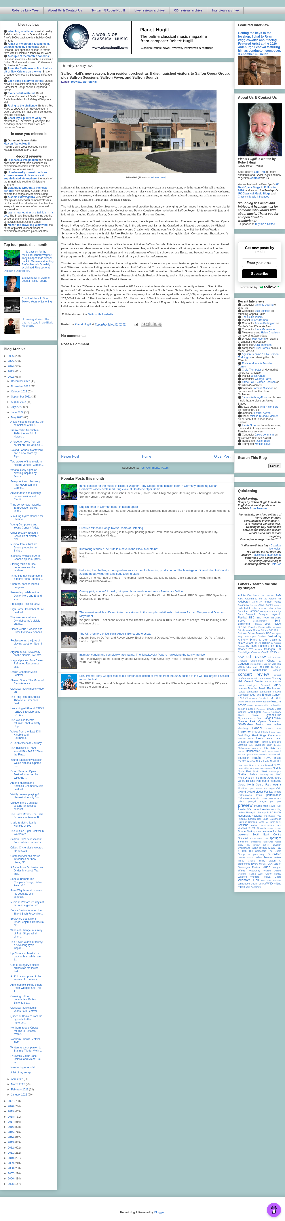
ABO (240, 598)
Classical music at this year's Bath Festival (23, 1009)
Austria (270, 605)
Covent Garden (253, 681)
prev (279, 801)
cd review (256, 656)
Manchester (253, 751)
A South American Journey (26, 743)
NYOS (241, 778)
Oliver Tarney (262, 348)
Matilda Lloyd (262, 443)
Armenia (254, 605)
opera (277, 777)
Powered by (259, 287)
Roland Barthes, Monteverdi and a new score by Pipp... (26, 453)
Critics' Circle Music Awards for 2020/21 (26, 849)
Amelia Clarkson (263, 388)
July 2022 (17, 407)
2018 (11, 1116)
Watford (267, 870)
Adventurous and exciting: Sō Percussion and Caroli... (25, 496)
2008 (11, 1168)
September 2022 (21, 396)
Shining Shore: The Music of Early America (27, 682)
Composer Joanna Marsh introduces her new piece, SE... (25, 859)
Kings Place (267, 735)
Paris (259, 795)
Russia (271, 816)
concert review (253, 674)
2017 (11, 1121)
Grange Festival (271, 718)
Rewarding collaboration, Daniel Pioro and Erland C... (26, 595)
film (263, 705)
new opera (243, 765)
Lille (251, 745)
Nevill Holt (275, 761)
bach (240, 608)
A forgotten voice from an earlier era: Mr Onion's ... (26, 443)
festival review (254, 705)
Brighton (252, 627)
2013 (11, 1142)
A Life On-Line (247, 595)
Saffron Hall (89, 81)
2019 (11, 1111)
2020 (11, 1106)
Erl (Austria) (251, 698)
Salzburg (242, 822)
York (248, 887)
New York (254, 765)
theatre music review (250, 857)
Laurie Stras (248, 425)
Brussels (260, 633)
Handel (257, 728)
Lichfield (242, 745)
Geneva (266, 712)
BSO (268, 633)
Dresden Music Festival (262, 688)
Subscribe (259, 274)
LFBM (272, 741)
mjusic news (267, 751)
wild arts (266, 880)
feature (267, 701)
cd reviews (274, 657)
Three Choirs (246, 860)
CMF (255, 667)
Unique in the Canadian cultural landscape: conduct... (24, 806)
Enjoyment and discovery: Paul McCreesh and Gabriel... (25, 484)
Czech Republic (273, 681)
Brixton (251, 633)
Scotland (243, 825)
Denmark (266, 685)
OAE (247, 777)
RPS (265, 815)
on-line (255, 777)
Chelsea (242, 660)
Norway (264, 774)
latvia (278, 735)
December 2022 (21, 381)
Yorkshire (256, 887)
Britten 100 (267, 630)
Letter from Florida (257, 741)
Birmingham (245, 623)
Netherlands (262, 761)
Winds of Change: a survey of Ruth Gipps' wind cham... (26, 933)
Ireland (256, 732)
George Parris (263, 378)
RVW (278, 815)
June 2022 (17, 412)
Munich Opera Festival (249, 754)
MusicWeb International (267, 554)
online (263, 777)
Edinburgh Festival (270, 691)
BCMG (241, 620)
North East (244, 771)
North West (260, 771)
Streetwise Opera (272, 842)
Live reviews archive (150, 10)
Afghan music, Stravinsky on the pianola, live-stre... (26, 653)
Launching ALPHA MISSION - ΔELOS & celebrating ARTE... (27, 711)
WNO (269, 883)
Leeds (260, 738)
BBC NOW (263, 617)
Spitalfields (244, 838)
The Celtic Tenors (252, 317)
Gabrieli (242, 712)
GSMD (242, 724)
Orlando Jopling (264, 304)
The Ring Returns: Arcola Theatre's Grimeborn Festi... (25, 700)
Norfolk (277, 768)
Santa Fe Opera (266, 822)
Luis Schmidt (262, 310)
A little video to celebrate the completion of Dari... (27, 423)
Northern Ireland (248, 774)
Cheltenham (257, 660)
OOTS (270, 777)
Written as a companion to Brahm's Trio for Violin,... (26, 1049)
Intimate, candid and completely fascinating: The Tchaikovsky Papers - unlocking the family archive (142, 654)
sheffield (242, 828)
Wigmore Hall (248, 880)
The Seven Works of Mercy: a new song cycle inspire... (26, 945)
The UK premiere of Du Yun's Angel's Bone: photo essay (115, 633)
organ (272, 788)
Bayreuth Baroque (257, 614)
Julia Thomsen (263, 344)
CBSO (273, 652)
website (277, 870)
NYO (278, 774)
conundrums (264, 678)
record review (261, 809)
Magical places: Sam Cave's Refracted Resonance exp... (27, 663)
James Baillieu (259, 320)
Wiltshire (277, 880)
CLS (248, 667)
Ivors (279, 732)
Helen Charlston (270, 332)
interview (244, 732)
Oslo (278, 788)
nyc (272, 774)
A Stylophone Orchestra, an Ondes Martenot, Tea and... (26, 870)
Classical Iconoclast (275, 547)
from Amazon (258, 508)
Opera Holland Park (249, 780)
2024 (11, 366)
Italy (273, 732)
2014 (11, 1137)
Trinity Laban (267, 860)
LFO (279, 742)
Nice (252, 768)
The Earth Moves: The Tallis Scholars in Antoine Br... (26, 816)
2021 (11, 1101)
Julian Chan (258, 375)
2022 (11, 376)
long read (256, 748)
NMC (257, 768)
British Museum (273, 627)
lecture (251, 738)
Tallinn (254, 847)
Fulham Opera (273, 708)
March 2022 (18, 1084)
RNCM (277, 812)
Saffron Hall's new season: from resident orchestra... (26, 841)
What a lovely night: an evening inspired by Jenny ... (23, 473)
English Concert (271, 694)
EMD (253, 694)
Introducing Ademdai (22, 1067)
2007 (11, 1173)
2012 (11, 1147)
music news (261, 757)
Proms (258, 805)
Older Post (222, 456)
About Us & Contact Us (65, 10)
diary (277, 685)
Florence (260, 709)
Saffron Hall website (100, 314)
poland (241, 801)
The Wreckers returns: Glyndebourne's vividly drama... (25, 620)
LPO (265, 747)
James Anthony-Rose (254, 397)
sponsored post (260, 838)
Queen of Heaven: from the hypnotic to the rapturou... (26, 1019)
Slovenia (261, 828)
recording (276, 809)
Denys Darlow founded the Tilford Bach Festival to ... (27, 912)
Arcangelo (243, 605)
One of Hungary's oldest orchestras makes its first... (24, 968)
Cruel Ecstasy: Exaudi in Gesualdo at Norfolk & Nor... (25, 536)
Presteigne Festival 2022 (25, 603)
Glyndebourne (273, 715)
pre (271, 801)
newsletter (243, 768)
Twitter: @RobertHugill (108, 10)
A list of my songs (20, 1072)
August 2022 (19, 401)
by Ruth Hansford (257, 645)
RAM (272, 805)
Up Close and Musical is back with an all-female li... (25, 956)
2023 (11, 371)
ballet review (259, 608)
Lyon (279, 748)
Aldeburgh (244, 601)
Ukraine (262, 864)
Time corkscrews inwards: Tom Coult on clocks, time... (25, 508)
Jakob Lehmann (264, 434)
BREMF (242, 627)
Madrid (241, 751)
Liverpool (260, 745)
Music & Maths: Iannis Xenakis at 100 (23, 824)
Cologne (242, 670)
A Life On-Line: (266, 595)
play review (274, 798)
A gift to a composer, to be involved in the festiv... (25, 978)
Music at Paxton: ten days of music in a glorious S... (27, 904)
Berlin (277, 620)
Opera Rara (263, 784)
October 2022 (19, 391)
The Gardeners (257, 851)
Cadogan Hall (272, 649)
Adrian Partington (265, 323)
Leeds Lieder (273, 738)
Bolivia (258, 624)
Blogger (159, 1212)
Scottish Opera (258, 825)
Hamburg (243, 728)
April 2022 (17, 1079)
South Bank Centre (267, 834)
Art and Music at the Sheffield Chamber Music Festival (26, 786)
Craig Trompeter (251, 369)
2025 (11, 361)
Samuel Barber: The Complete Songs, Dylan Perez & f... (26, 882)
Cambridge (244, 652)
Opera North (246, 784)
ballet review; (274, 608)
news (277, 764)
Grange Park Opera (252, 721)
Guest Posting (255, 724)
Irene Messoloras (265, 329)
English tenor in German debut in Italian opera (108, 506)
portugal (252, 801)
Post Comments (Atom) (154, 467)
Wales (241, 870)
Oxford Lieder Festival (260, 791)
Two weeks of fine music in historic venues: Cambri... (27, 463)
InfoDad (276, 564)
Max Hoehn (259, 338)
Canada (255, 652)
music (271, 754)
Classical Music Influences (253, 196)
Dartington (252, 685)
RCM (278, 805)
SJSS (251, 828)
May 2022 (17, 417)
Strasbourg (256, 842)
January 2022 (19, 1094)
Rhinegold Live (253, 812)
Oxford (242, 791)
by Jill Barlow (262, 642)
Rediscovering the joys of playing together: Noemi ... (26, 644)
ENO (241, 698)
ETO (270, 698)
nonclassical (266, 768)
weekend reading (247, 874)
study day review (249, 845)
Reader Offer (245, 809)
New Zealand (266, 765)
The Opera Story (255, 854)
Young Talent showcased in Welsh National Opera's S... (26, 763)
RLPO (270, 812)
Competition (260, 669)
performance (273, 795)
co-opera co (267, 667)
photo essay (260, 798)
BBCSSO (276, 617)
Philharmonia (245, 798)
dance (241, 685)
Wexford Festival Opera (265, 876)
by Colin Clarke (267, 639)
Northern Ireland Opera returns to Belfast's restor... (24, 1031)
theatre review (272, 857)
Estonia (262, 698)
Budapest (276, 633)
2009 (11, 1163)
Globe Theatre (248, 715)
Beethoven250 (260, 621)
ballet (247, 608)
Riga (264, 812)
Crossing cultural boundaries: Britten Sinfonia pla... (23, 999)
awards (277, 605)
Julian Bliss (263, 440)
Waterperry (254, 870)
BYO (251, 649)
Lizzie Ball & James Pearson (259, 382)
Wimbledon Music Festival (252, 883)
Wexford (242, 876)
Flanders (251, 708)
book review (273, 623)
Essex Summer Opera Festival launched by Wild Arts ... (24, 774)
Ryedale (242, 819)
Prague (263, 801)
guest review (273, 724)
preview (76, 81)
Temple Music (267, 847)
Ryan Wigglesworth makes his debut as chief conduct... (26, 893)
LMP (269, 745)
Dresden (242, 688)
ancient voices (272, 601)
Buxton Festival (267, 636)
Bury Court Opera (247, 636)
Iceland (269, 728)
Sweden (277, 844)
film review (271, 705)
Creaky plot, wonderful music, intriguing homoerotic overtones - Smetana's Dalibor (131, 591)
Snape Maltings (247, 831)
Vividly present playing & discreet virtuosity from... (26, 796)
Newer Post (70, 456)
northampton (275, 771)
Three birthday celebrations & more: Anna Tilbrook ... (26, 577)
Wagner (277, 867)
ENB (259, 695)
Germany (276, 712)
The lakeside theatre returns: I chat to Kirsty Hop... (25, 723)
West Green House (269, 873)
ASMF (261, 605)
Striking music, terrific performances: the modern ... (23, 567)
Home (146, 456)
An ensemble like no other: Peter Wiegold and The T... (26, 988)
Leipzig (241, 741)
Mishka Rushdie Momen (264, 416)
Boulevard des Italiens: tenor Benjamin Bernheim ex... (27, 922)
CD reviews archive (188, 10)
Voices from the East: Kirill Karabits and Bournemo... (25, 735)
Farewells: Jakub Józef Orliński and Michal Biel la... (25, 1059)
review (241, 812)
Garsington (254, 711)
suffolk (266, 845)
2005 (11, 1183)
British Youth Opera (249, 630)
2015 (11, 1132)
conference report (247, 678)
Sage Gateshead (272, 819)
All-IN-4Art (257, 602)
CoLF (278, 667)
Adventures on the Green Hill (263, 598)
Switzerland (244, 847)
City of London (264, 664)
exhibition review (253, 701)
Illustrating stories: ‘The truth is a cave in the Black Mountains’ (118, 549)
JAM (240, 735)
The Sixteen (273, 854)
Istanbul (265, 732)
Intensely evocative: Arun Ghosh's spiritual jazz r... (26, 557)
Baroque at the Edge (270, 611)
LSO (272, 747)
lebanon (241, 738)
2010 (11, 1158)
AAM (278, 595)
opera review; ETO (258, 788)
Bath (240, 614)
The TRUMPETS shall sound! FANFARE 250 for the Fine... (27, 751)
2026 (11, 356)
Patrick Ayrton (262, 413)
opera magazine (271, 780)
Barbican (254, 611)
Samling (252, 822)
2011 (11, 1152)
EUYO (241, 701)
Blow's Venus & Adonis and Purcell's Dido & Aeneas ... (26, 632)
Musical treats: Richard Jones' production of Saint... (23, 547)
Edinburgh (252, 691)
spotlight (275, 838)
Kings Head (251, 735)
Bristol (261, 627)
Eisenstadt (243, 694)
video (266, 867)
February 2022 (20, 1089)
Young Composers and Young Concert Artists (24, 526)
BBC (252, 617)
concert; (277, 675)
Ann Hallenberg (269, 406)
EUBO (277, 698)
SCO (278, 822)
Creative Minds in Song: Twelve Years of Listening (111, 528)
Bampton (242, 611)
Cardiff (264, 652)
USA (270, 863)
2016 (11, 1126)
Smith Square (274, 828)
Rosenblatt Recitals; (250, 815)
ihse (279, 728)
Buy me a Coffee (265, 224)
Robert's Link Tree (25, 10)
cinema (253, 664)
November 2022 (21, 386)
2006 (11, 1178)
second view (274, 825)
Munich (277, 751)
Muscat (263, 754)
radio (265, 805)
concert (277, 670)
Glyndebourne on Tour (250, 718)
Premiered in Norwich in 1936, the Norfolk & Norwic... (24, 433)
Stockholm (243, 841)
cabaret (258, 649)
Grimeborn (275, 721)
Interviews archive (225, 10)
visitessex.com (158, 177)
